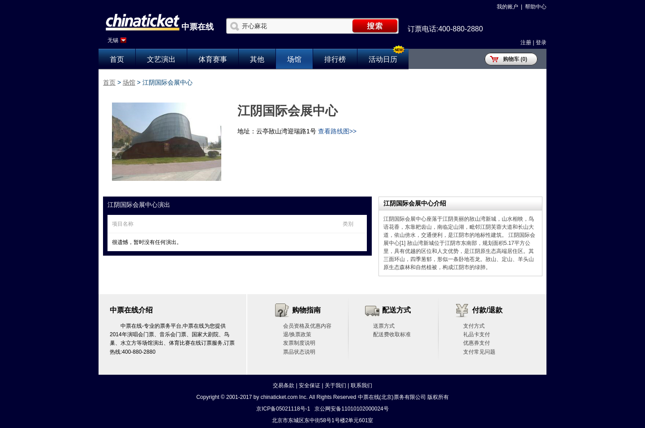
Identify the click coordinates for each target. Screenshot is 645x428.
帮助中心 (535, 7)
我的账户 (507, 7)
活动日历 (383, 59)
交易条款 (283, 385)
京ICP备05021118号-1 (283, 409)
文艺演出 (161, 59)
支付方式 (474, 326)
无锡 (113, 40)
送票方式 (384, 326)
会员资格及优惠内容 (307, 326)
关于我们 (335, 385)
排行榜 (335, 59)
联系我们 (361, 385)
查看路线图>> (337, 131)
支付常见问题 (479, 352)
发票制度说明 (299, 343)
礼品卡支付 (476, 334)
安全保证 (309, 385)
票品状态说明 (299, 352)
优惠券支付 (476, 343)
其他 (257, 59)
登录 (541, 42)
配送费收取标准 (392, 334)
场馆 (294, 59)
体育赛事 (212, 59)
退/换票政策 (297, 334)
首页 (117, 59)
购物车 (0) (515, 59)
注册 (525, 42)
